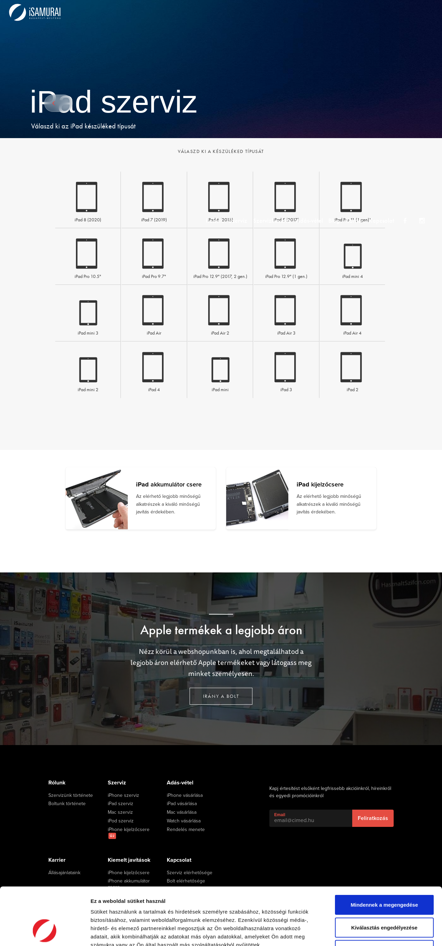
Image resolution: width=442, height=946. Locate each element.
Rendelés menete (186, 829)
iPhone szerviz (123, 795)
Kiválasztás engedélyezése (384, 878)
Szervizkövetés (270, 12)
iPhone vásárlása (185, 795)
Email (279, 815)
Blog (338, 12)
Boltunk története (67, 804)
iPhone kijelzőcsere (129, 833)
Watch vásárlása (184, 821)
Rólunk (206, 12)
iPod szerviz (121, 821)
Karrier (362, 12)
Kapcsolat (392, 12)
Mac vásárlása (181, 812)
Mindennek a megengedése (384, 855)
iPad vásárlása (182, 804)
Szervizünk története (70, 795)
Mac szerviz (120, 812)
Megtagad (384, 901)
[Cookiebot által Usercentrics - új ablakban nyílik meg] (45, 932)
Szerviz (233, 12)
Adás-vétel (310, 12)
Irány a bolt (221, 696)
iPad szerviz (120, 804)
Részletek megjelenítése (392, 932)
